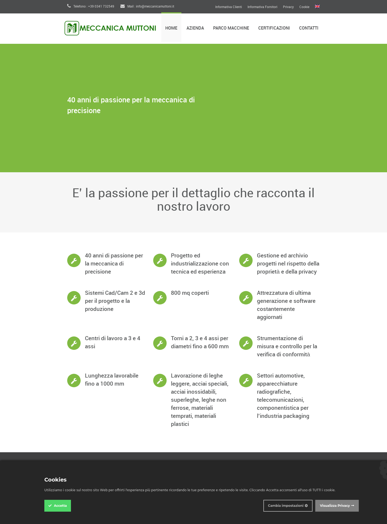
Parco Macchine (231, 28)
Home (171, 28)
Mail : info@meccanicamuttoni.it (147, 6)
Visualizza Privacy (335, 506)
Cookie (304, 7)
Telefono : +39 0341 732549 (90, 6)
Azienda (195, 28)
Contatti (308, 28)
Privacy (288, 7)
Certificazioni (274, 28)
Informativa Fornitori (262, 7)
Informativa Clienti (228, 7)
